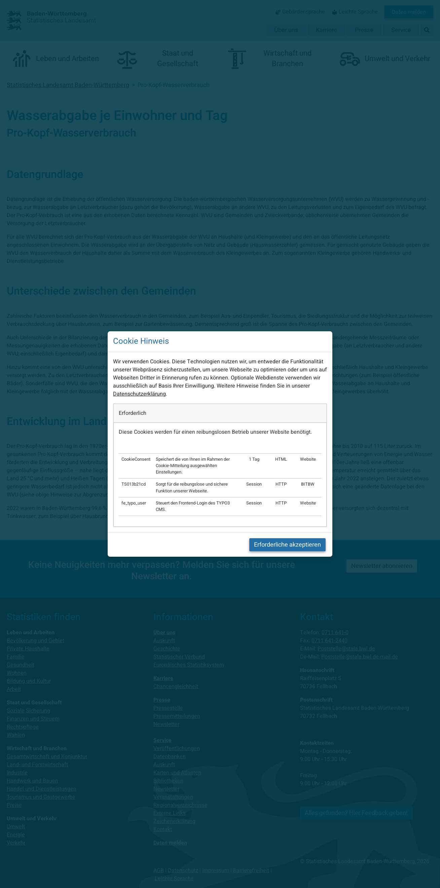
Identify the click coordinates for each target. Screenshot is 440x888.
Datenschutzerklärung (139, 394)
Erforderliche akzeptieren (287, 544)
